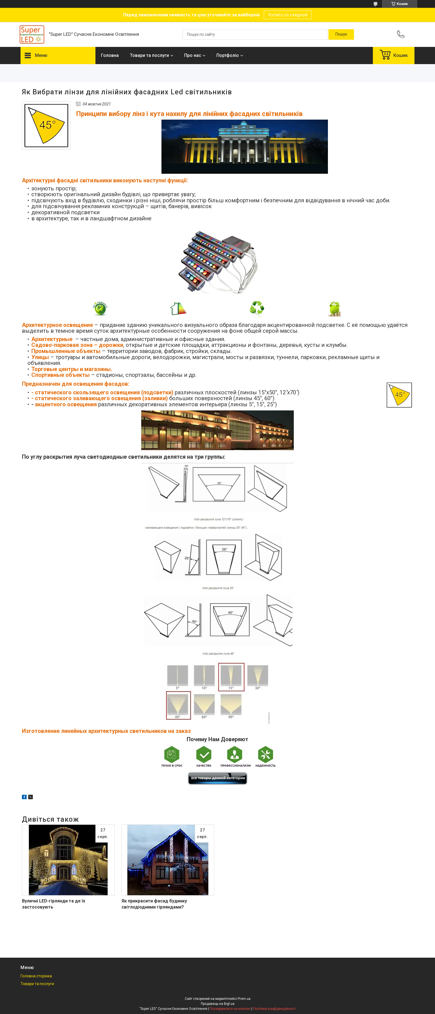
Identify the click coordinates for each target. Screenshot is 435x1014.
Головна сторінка (36, 976)
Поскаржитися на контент (230, 1009)
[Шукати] (341, 34)
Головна (110, 55)
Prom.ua (244, 999)
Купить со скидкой (287, 14)
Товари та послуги (149, 55)
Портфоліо (227, 55)
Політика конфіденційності (274, 1009)
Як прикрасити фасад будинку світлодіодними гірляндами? (154, 904)
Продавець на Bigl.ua (217, 1004)
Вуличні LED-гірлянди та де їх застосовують (53, 904)
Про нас (192, 55)
